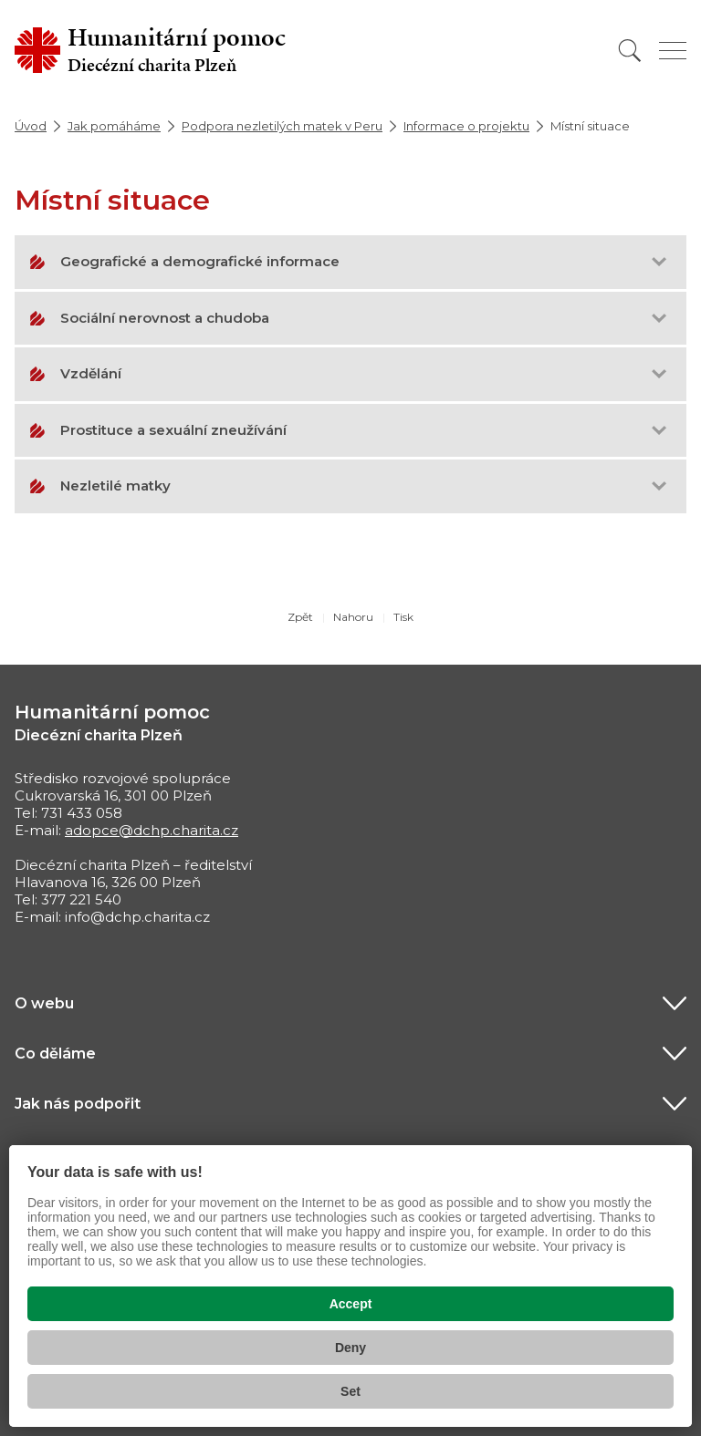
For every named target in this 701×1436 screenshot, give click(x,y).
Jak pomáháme (114, 126)
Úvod (31, 126)
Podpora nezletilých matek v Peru (282, 126)
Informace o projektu (466, 126)
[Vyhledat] (630, 50)
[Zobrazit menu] (672, 51)
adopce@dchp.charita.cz (151, 830)
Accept (351, 1304)
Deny (350, 1347)
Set (350, 1391)
